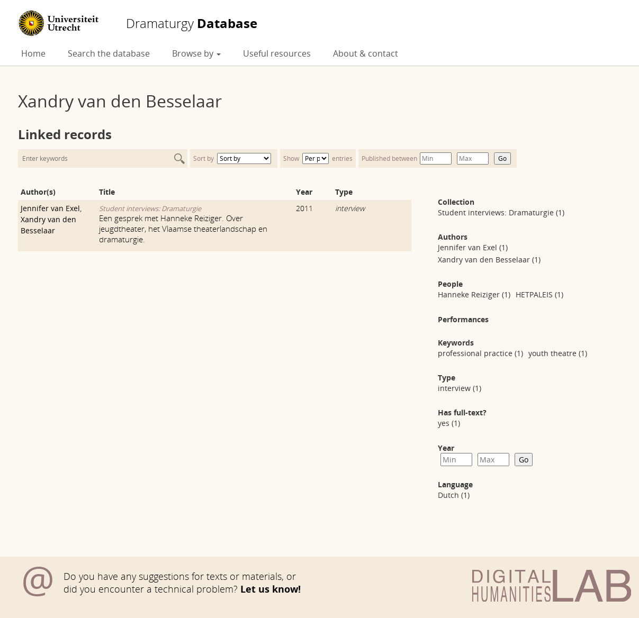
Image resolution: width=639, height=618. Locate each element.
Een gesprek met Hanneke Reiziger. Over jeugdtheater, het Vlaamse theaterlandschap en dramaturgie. (183, 228)
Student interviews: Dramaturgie (150, 208)
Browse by (196, 53)
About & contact (365, 53)
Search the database (109, 53)
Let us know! (270, 589)
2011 (304, 208)
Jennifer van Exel (50, 208)
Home (33, 53)
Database (191, 23)
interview (350, 208)
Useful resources (277, 53)
